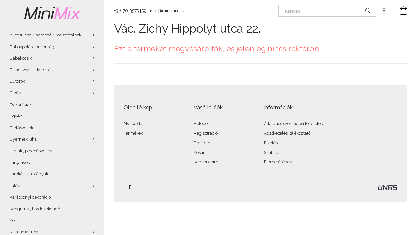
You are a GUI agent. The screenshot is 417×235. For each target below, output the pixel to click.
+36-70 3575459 (130, 10)
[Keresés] (327, 11)
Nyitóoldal (134, 123)
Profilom (202, 142)
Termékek (133, 133)
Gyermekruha (23, 139)
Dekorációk (21, 104)
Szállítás (272, 152)
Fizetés (271, 142)
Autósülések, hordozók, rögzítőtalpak (45, 35)
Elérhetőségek (278, 161)
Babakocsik (21, 58)
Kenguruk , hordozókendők (36, 208)
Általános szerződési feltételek (293, 123)
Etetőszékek (21, 127)
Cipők (15, 92)
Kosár (199, 152)
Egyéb (16, 116)
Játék (15, 185)
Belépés (201, 123)
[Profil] (384, 11)
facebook (129, 187)
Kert (14, 220)
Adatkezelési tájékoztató (287, 133)
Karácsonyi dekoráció (30, 197)
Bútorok (17, 81)
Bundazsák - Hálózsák (31, 69)
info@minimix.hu (167, 10)
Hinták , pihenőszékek (31, 150)
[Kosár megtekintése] (399, 11)
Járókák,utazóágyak (29, 174)
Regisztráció (206, 133)
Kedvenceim (206, 161)
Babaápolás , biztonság (32, 46)
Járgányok (20, 162)
